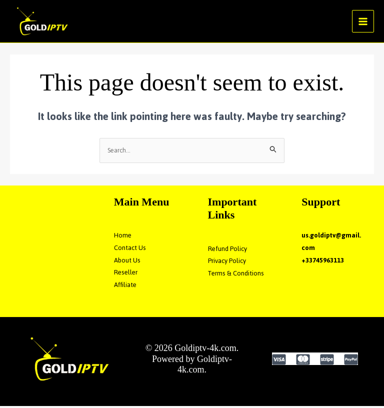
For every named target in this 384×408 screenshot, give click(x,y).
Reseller (126, 274)
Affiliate (125, 286)
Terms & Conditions (236, 275)
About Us (127, 262)
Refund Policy (228, 250)
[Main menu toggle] (363, 22)
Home (123, 237)
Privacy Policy (227, 262)
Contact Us (130, 250)
